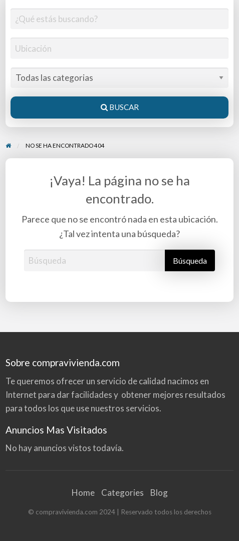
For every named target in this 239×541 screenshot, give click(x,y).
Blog (159, 492)
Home (83, 492)
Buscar (120, 107)
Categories (122, 492)
